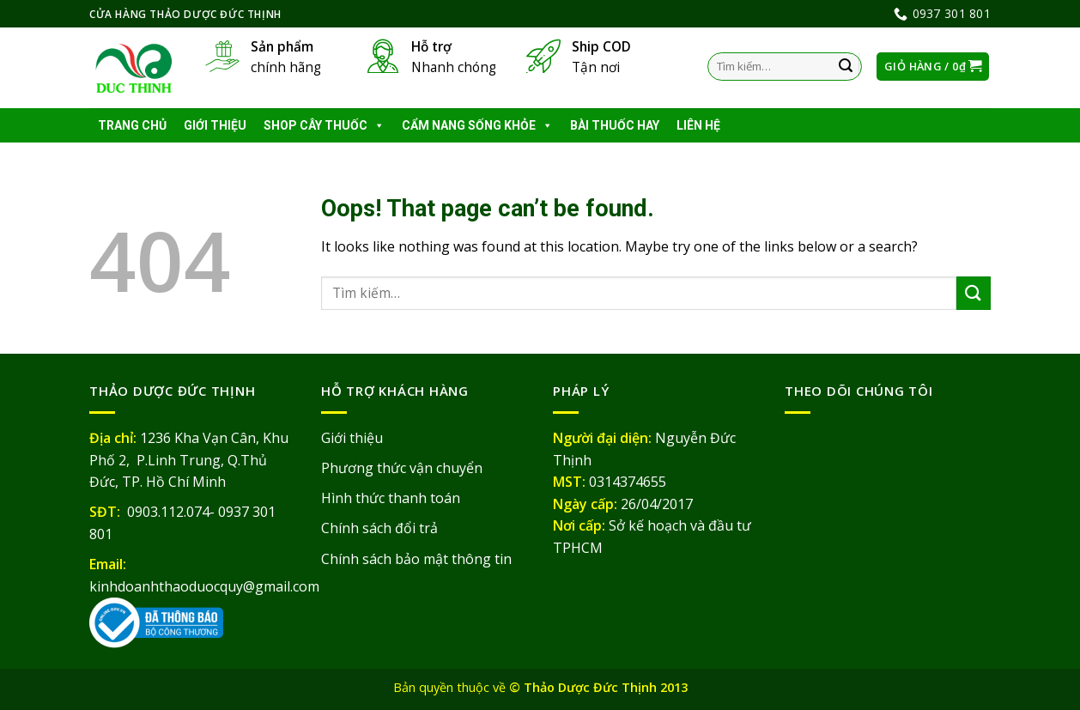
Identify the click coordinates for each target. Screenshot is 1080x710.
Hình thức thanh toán (390, 498)
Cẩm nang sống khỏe (477, 125)
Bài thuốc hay (614, 125)
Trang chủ (132, 125)
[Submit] (846, 67)
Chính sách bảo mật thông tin (416, 558)
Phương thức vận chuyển (401, 467)
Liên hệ (698, 125)
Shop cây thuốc (324, 125)
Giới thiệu (215, 125)
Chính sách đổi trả (379, 528)
